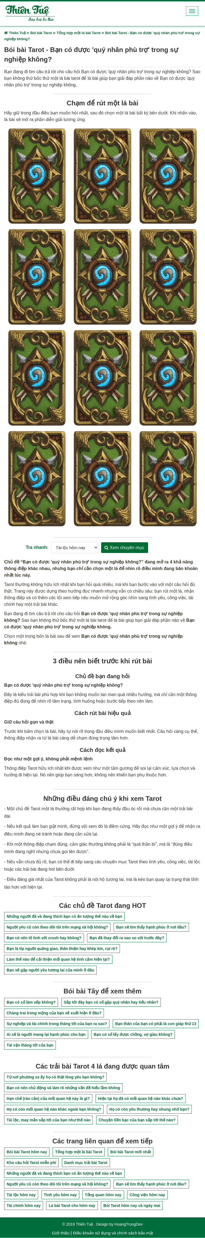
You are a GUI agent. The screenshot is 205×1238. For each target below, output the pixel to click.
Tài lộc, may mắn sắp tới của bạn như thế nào (48, 1120)
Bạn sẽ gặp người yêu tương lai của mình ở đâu (50, 970)
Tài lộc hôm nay (21, 1195)
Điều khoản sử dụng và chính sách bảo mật (113, 1233)
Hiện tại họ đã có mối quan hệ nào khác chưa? (140, 1098)
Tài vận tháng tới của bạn (30, 1045)
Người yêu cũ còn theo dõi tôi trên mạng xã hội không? (57, 927)
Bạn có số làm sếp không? (31, 1002)
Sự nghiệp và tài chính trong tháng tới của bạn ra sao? (57, 1023)
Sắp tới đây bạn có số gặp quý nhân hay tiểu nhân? (111, 1002)
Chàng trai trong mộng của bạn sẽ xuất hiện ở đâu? (54, 1013)
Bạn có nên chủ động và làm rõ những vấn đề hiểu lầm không (63, 1088)
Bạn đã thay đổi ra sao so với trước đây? (127, 938)
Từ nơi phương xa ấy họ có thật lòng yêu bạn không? (55, 1077)
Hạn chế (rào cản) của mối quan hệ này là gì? (48, 1098)
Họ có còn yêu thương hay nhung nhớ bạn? (149, 1109)
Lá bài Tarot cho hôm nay (72, 1206)
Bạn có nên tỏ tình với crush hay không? (44, 938)
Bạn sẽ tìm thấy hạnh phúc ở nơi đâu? (151, 927)
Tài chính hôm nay (24, 1206)
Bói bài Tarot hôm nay (27, 1152)
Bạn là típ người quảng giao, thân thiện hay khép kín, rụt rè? (62, 949)
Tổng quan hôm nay (103, 1195)
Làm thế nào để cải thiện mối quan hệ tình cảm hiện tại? (58, 959)
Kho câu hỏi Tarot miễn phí (31, 1163)
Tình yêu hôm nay (60, 1195)
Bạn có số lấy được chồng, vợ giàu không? (133, 1034)
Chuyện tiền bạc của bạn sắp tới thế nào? (137, 1120)
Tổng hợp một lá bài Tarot (78, 1152)
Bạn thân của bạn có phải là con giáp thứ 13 (155, 1023)
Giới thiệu (61, 1233)
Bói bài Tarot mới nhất (130, 1152)
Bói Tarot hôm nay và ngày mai (131, 1206)
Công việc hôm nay (147, 1195)
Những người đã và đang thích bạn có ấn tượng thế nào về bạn (64, 916)
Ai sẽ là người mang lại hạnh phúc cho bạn (46, 1034)
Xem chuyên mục (124, 547)
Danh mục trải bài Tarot (85, 1163)
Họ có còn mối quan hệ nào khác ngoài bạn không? (54, 1109)
